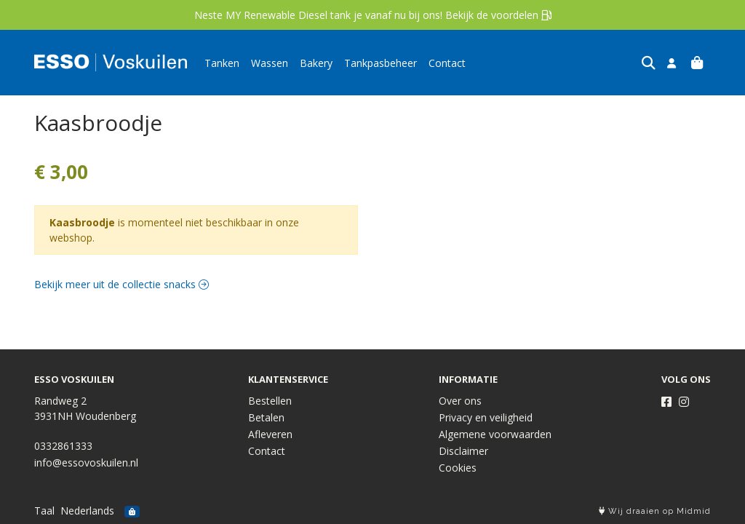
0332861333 (63, 446)
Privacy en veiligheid (486, 417)
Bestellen (270, 401)
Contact (447, 63)
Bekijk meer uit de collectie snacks (121, 284)
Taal (44, 510)
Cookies (458, 468)
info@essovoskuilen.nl (86, 462)
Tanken (221, 63)
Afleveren (270, 434)
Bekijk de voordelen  (498, 15)
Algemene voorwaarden (495, 434)
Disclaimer (463, 451)
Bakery (316, 63)
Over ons (460, 401)
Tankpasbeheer (380, 63)
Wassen (269, 63)
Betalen (266, 417)
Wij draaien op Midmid (655, 511)
